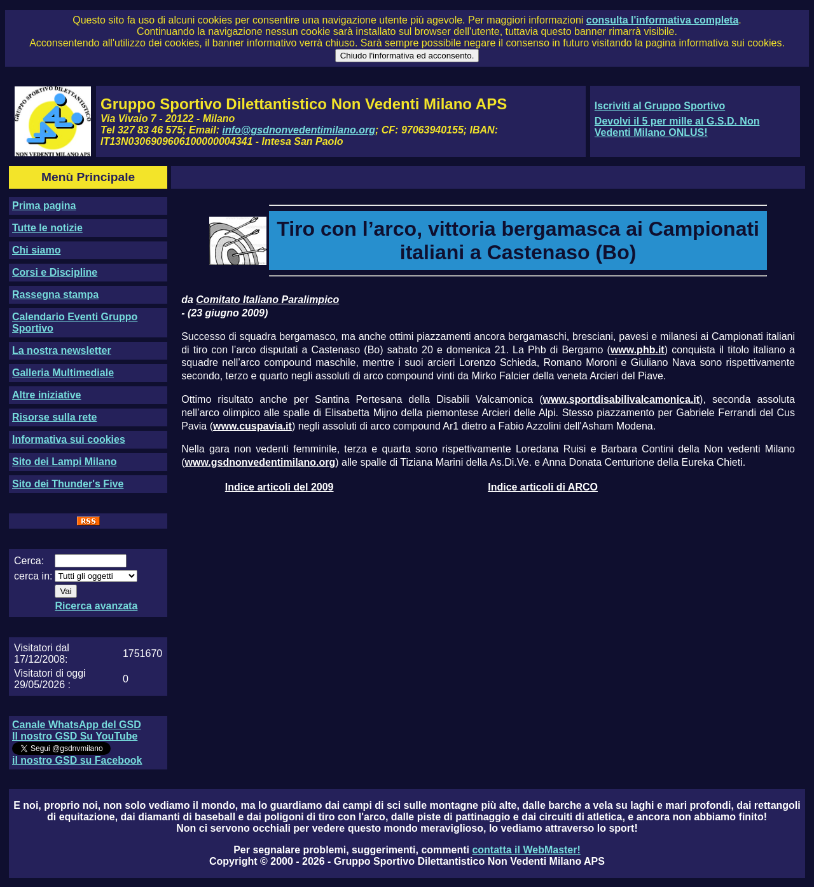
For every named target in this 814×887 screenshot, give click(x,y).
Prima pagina (44, 205)
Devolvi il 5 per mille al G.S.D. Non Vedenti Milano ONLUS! (677, 127)
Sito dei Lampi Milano (64, 461)
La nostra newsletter (61, 350)
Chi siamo (36, 250)
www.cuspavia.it (252, 426)
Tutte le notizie (47, 227)
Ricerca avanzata (96, 605)
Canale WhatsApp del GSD (76, 724)
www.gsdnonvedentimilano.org (260, 462)
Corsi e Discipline (54, 272)
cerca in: (33, 576)
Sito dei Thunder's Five (67, 483)
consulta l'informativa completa (662, 20)
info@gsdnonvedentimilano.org (299, 130)
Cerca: (29, 560)
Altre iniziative (46, 394)
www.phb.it (637, 349)
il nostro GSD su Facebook (77, 760)
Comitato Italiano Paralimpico (267, 299)
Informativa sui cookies (68, 439)
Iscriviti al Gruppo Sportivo (660, 105)
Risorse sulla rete (54, 417)
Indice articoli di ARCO (543, 487)
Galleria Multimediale (63, 372)
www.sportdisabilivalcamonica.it (621, 399)
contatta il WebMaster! (526, 849)
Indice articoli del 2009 (279, 487)
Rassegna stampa (55, 294)
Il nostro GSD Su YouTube (74, 736)
